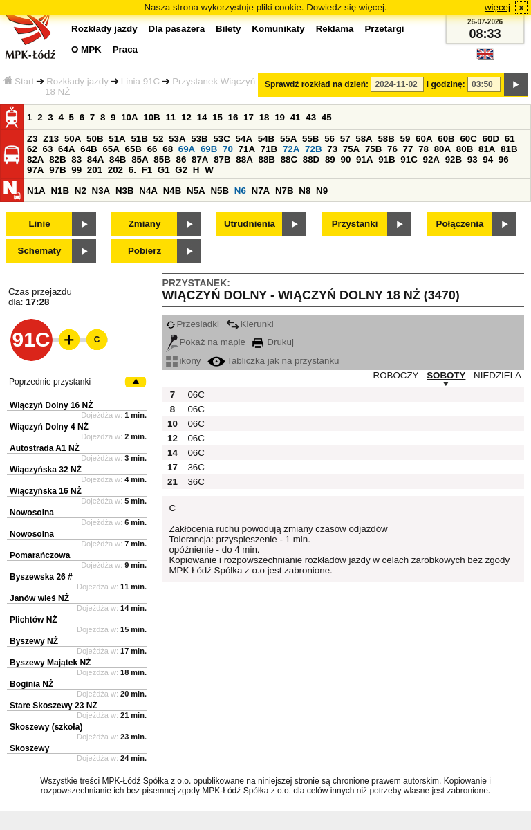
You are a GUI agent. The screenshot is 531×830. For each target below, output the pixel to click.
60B (446, 138)
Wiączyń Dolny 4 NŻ (49, 427)
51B (139, 138)
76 (392, 149)
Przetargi (384, 29)
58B (386, 138)
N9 (322, 190)
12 (186, 117)
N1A (36, 190)
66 (152, 149)
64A (66, 149)
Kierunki (250, 324)
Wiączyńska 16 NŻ (46, 491)
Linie (39, 224)
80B (464, 149)
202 (115, 170)
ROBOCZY (396, 375)
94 (488, 159)
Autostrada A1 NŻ (45, 448)
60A (424, 138)
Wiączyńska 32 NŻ (46, 469)
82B (57, 159)
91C (408, 159)
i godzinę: (446, 84)
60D (491, 138)
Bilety (228, 29)
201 (94, 170)
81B (509, 149)
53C (221, 138)
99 (76, 170)
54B (266, 138)
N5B (219, 190)
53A (177, 138)
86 (181, 159)
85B (161, 159)
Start (18, 81)
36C (194, 467)
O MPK (86, 49)
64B (88, 149)
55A (288, 138)
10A (129, 117)
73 (332, 149)
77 (408, 149)
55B (310, 138)
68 (167, 149)
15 (217, 117)
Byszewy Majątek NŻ (50, 662)
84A (95, 159)
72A (291, 149)
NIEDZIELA (497, 375)
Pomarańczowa (40, 555)
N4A (148, 190)
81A (486, 149)
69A (186, 149)
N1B (59, 190)
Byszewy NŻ (34, 641)
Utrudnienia (249, 224)
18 (264, 117)
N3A (101, 190)
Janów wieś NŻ (39, 598)
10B (151, 117)
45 (327, 117)
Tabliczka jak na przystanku (273, 361)
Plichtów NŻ (33, 620)
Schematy (40, 251)
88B (266, 159)
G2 (181, 170)
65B (133, 149)
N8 (304, 190)
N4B (172, 190)
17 (248, 117)
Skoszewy (29, 748)
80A (442, 149)
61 (510, 138)
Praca (125, 49)
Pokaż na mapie (205, 342)
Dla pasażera (177, 29)
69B (209, 149)
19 (279, 117)
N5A (196, 190)
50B (94, 138)
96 (504, 159)
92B (453, 159)
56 (329, 138)
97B (57, 170)
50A (72, 138)
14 (202, 117)
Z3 (32, 138)
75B (373, 149)
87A (200, 159)
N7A (261, 190)
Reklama (335, 29)
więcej (497, 7)
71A (247, 149)
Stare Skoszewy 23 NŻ (53, 705)
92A (430, 159)
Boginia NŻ (31, 684)
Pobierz (144, 251)
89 (330, 159)
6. (132, 170)
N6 (240, 190)
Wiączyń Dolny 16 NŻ (51, 405)
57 (345, 138)
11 (170, 117)
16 (233, 117)
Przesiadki (192, 324)
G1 (164, 170)
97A (35, 170)
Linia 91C (140, 81)
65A (110, 149)
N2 (80, 190)
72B (313, 149)
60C (468, 138)
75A (351, 149)
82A (35, 159)
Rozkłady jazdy (77, 81)
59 (405, 138)
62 (32, 149)
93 (472, 159)
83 (76, 159)
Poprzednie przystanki (50, 382)
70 (228, 149)
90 (345, 159)
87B (222, 159)
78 (423, 149)
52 (158, 138)
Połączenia (460, 224)
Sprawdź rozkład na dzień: (317, 84)
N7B (284, 190)
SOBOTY (446, 375)
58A (363, 138)
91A (364, 159)
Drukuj (273, 342)
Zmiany (145, 224)
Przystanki (355, 224)
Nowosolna (32, 512)
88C (289, 159)
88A (244, 159)
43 (311, 117)
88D (311, 159)
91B (386, 159)
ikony (183, 361)
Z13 (51, 138)
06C (194, 394)
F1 (147, 170)
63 (48, 149)
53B (199, 138)
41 (295, 117)
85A (139, 159)
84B (117, 159)
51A (117, 138)
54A (244, 138)
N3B (124, 190)
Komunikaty (278, 29)
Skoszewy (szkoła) (46, 727)
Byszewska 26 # (41, 577)
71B (269, 149)
